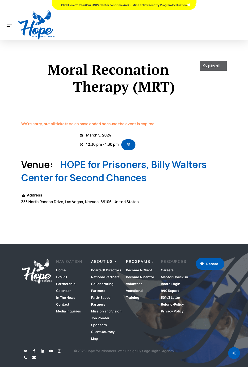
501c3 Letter (170, 297)
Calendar (63, 290)
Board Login (170, 284)
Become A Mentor (140, 277)
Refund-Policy (172, 304)
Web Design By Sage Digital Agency (146, 351)
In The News (65, 297)
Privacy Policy (172, 311)
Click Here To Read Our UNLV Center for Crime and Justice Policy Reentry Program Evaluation (124, 5)
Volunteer (134, 284)
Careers (167, 270)
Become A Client (139, 270)
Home (61, 270)
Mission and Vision (106, 311)
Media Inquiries (68, 311)
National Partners (105, 277)
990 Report (170, 290)
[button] (9, 24)
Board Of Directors (106, 270)
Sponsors (99, 325)
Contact (62, 304)
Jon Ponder (100, 318)
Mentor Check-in (174, 277)
